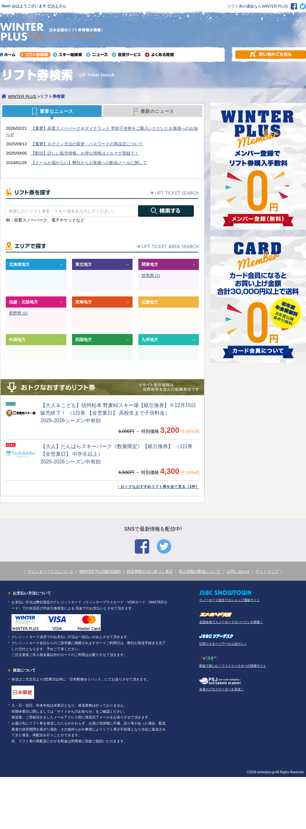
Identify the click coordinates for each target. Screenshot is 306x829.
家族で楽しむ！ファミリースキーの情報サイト (232, 665)
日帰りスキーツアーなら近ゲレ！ (223, 643)
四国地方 (83, 339)
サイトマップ (267, 571)
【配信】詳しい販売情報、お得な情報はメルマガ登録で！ (85, 153)
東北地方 (83, 264)
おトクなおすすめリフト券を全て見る (158, 486)
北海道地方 (19, 264)
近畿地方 (150, 302)
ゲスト (53, 6)
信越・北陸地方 (23, 302)
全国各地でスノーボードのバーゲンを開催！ (231, 622)
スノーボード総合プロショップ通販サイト (229, 600)
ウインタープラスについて (50, 571)
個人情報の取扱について (199, 571)
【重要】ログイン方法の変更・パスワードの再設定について (87, 144)
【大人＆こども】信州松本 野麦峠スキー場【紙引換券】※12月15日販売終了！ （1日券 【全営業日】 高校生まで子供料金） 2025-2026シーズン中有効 (118, 413)
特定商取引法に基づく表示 (150, 571)
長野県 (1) (18, 313)
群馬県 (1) (151, 275)
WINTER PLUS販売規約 (100, 571)
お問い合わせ (238, 571)
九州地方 (150, 339)
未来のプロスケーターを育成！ (221, 689)
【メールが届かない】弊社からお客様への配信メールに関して (89, 162)
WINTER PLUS (22, 96)
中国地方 (17, 339)
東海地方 (83, 302)
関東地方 (150, 264)
